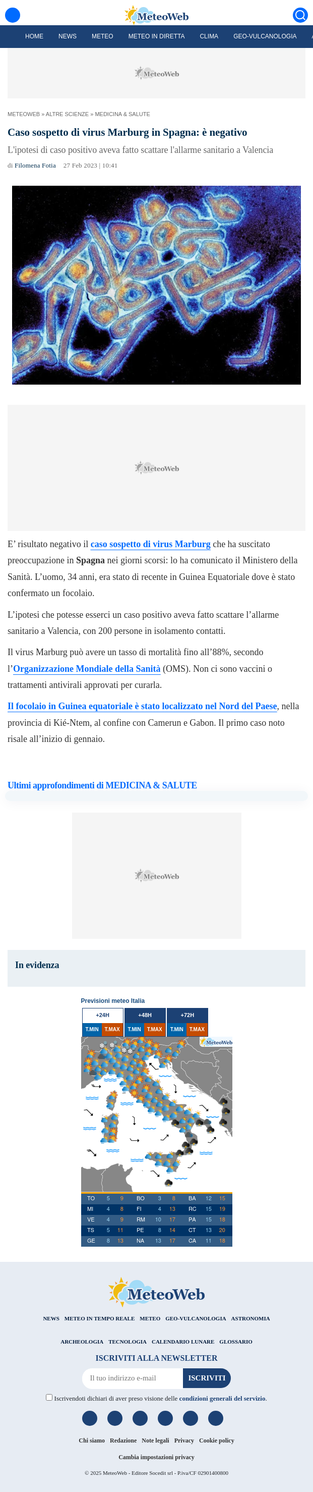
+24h (102, 1015)
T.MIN (92, 1029)
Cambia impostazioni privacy (156, 1457)
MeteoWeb (24, 114)
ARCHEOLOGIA (81, 1342)
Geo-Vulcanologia (264, 36)
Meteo (102, 36)
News (67, 36)
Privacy (184, 1440)
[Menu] (12, 15)
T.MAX (112, 1029)
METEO (150, 1318)
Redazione (123, 1440)
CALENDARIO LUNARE (183, 1342)
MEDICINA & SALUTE (122, 114)
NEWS (51, 1318)
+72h (187, 1015)
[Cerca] (300, 15)
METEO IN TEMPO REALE (100, 1318)
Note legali (155, 1440)
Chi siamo (92, 1440)
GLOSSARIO (235, 1342)
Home (34, 36)
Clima (209, 36)
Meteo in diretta (157, 36)
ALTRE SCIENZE (67, 114)
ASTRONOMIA (250, 1318)
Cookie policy (216, 1440)
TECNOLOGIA (127, 1342)
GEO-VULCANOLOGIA (195, 1318)
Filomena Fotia (35, 165)
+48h (145, 1015)
